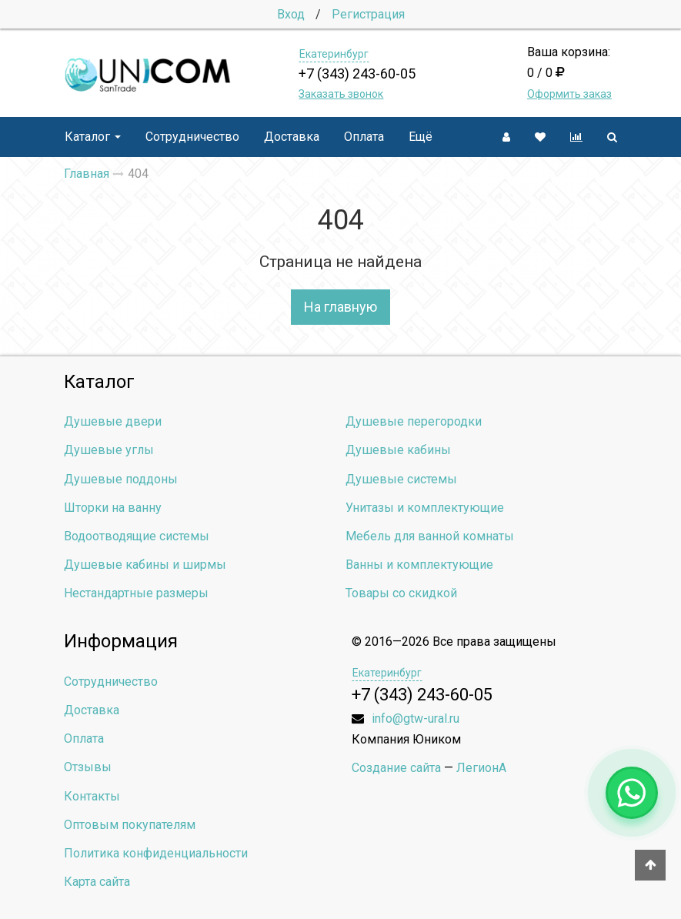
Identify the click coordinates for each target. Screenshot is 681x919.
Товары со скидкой (401, 593)
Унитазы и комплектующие (425, 507)
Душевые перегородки (414, 421)
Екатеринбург (334, 54)
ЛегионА (481, 767)
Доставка (291, 136)
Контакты (92, 796)
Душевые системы (401, 479)
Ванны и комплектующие (419, 564)
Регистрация (368, 14)
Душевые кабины (398, 450)
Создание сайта (396, 767)
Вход (291, 14)
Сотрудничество (192, 136)
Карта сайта (97, 881)
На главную (340, 307)
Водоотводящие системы (136, 536)
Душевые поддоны (121, 479)
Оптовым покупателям (129, 824)
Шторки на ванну (113, 507)
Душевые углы (109, 450)
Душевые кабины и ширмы (145, 564)
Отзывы (88, 767)
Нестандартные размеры (136, 593)
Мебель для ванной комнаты (430, 536)
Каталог (93, 136)
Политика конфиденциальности (156, 853)
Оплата (364, 136)
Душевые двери (113, 421)
